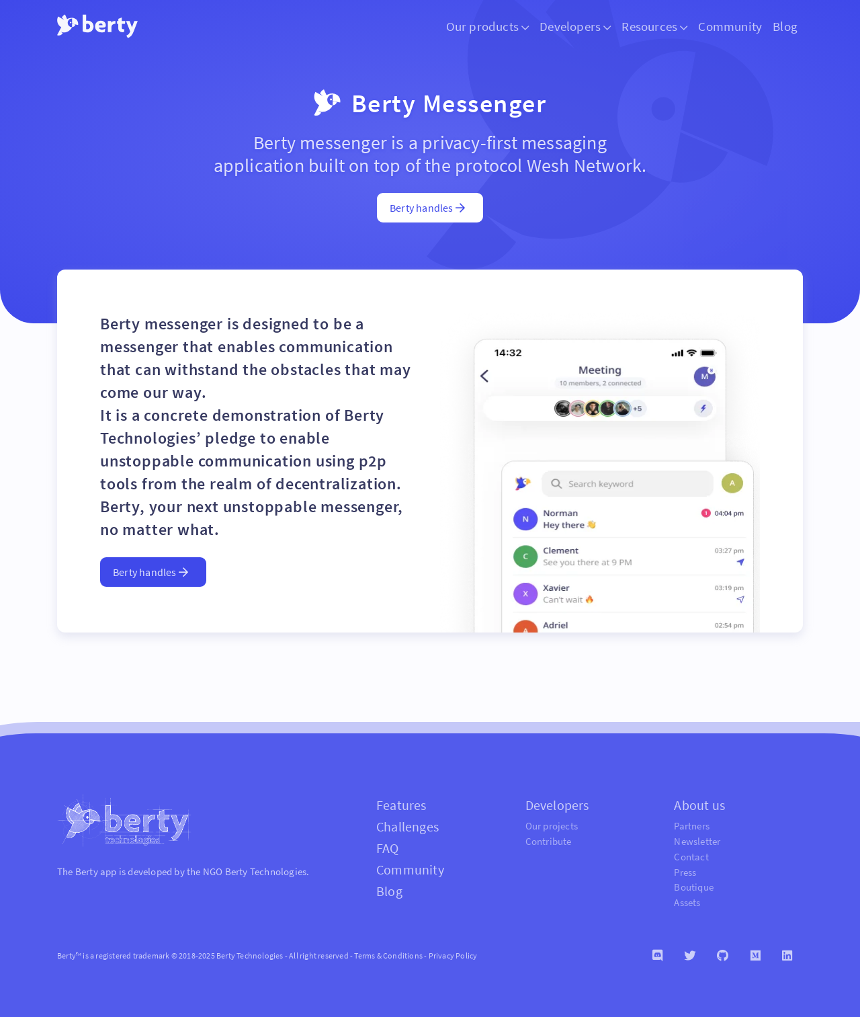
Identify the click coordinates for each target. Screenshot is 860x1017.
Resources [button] (654, 26)
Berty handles (427, 207)
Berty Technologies (266, 871)
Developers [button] (575, 26)
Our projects (551, 825)
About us (699, 805)
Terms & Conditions (388, 955)
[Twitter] (689, 956)
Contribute (548, 841)
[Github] (722, 956)
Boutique (694, 887)
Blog (785, 26)
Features (401, 805)
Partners (692, 825)
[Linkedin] (787, 956)
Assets (687, 902)
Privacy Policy (453, 955)
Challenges (407, 826)
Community (730, 26)
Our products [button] (487, 26)
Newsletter (697, 841)
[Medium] (755, 956)
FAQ (387, 848)
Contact (691, 856)
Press (685, 872)
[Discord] (657, 956)
